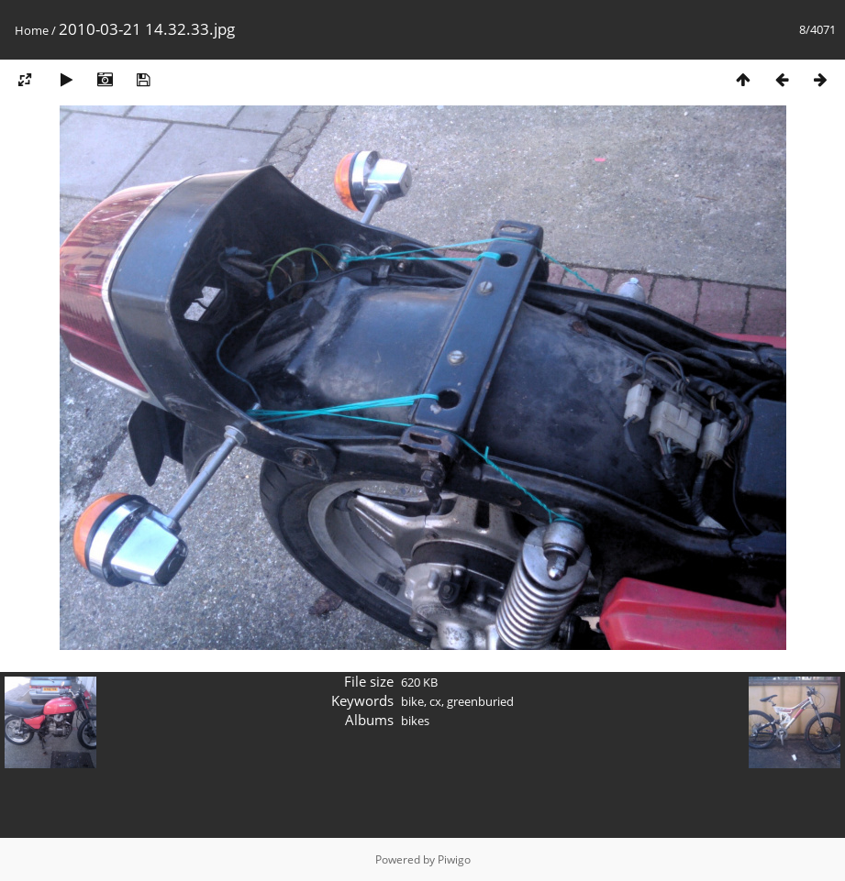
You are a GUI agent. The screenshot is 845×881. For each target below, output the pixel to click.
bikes (415, 720)
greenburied (480, 701)
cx (435, 701)
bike (412, 701)
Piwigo (454, 859)
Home (32, 30)
